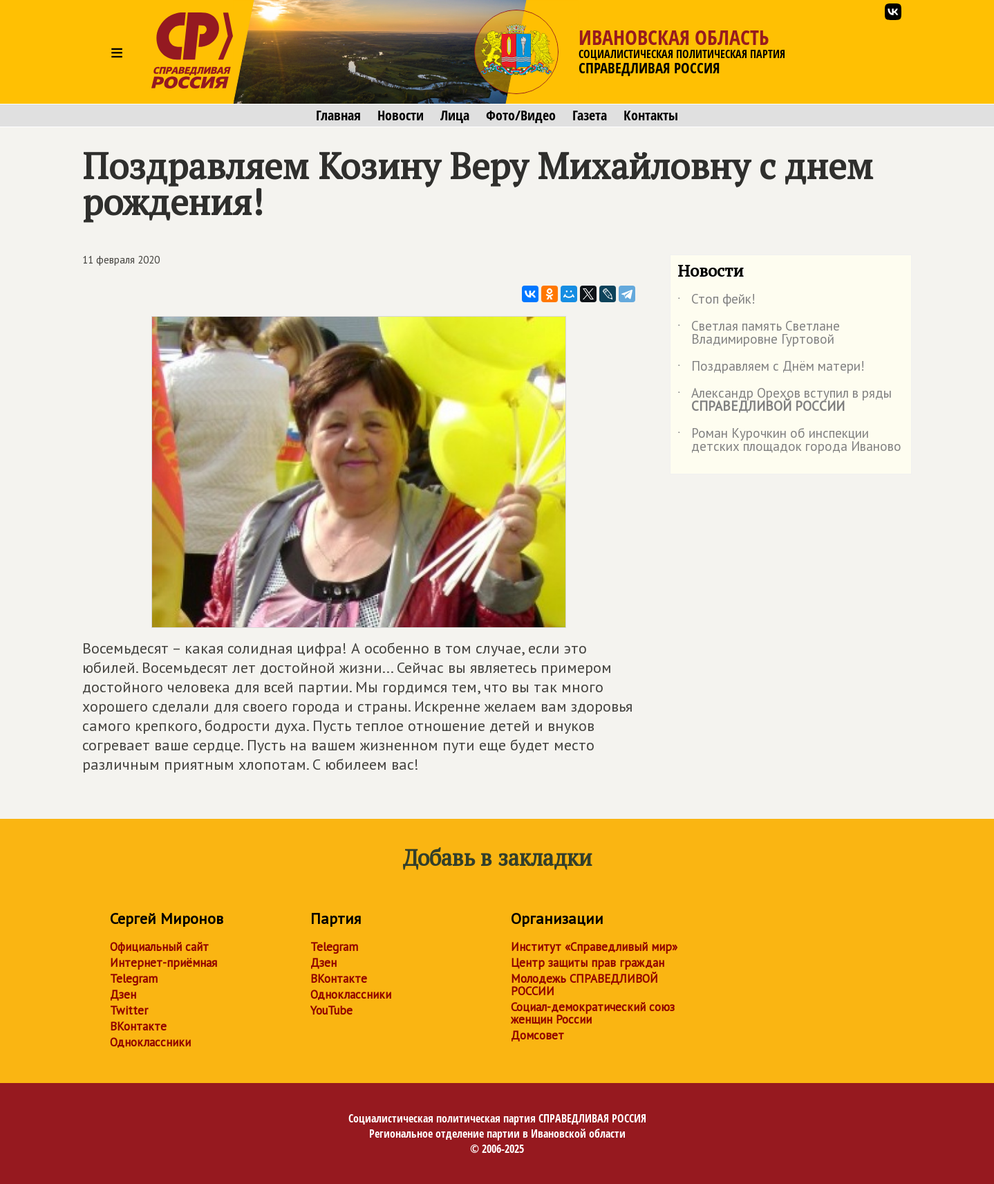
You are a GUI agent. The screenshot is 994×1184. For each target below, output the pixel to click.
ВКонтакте (138, 1026)
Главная (338, 115)
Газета (589, 115)
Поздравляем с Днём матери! (771, 369)
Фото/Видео (521, 115)
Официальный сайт (159, 947)
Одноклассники (150, 1042)
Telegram (134, 978)
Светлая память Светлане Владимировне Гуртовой (758, 333)
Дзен (123, 994)
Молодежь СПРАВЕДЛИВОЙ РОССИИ (584, 984)
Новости (400, 115)
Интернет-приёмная (163, 962)
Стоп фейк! (716, 302)
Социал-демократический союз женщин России (593, 1013)
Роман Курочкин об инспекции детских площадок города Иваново (789, 440)
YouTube (331, 1010)
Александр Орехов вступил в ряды (784, 400)
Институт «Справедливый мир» (594, 947)
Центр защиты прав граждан (587, 962)
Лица (454, 115)
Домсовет (537, 1035)
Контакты (650, 115)
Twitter (129, 1010)
